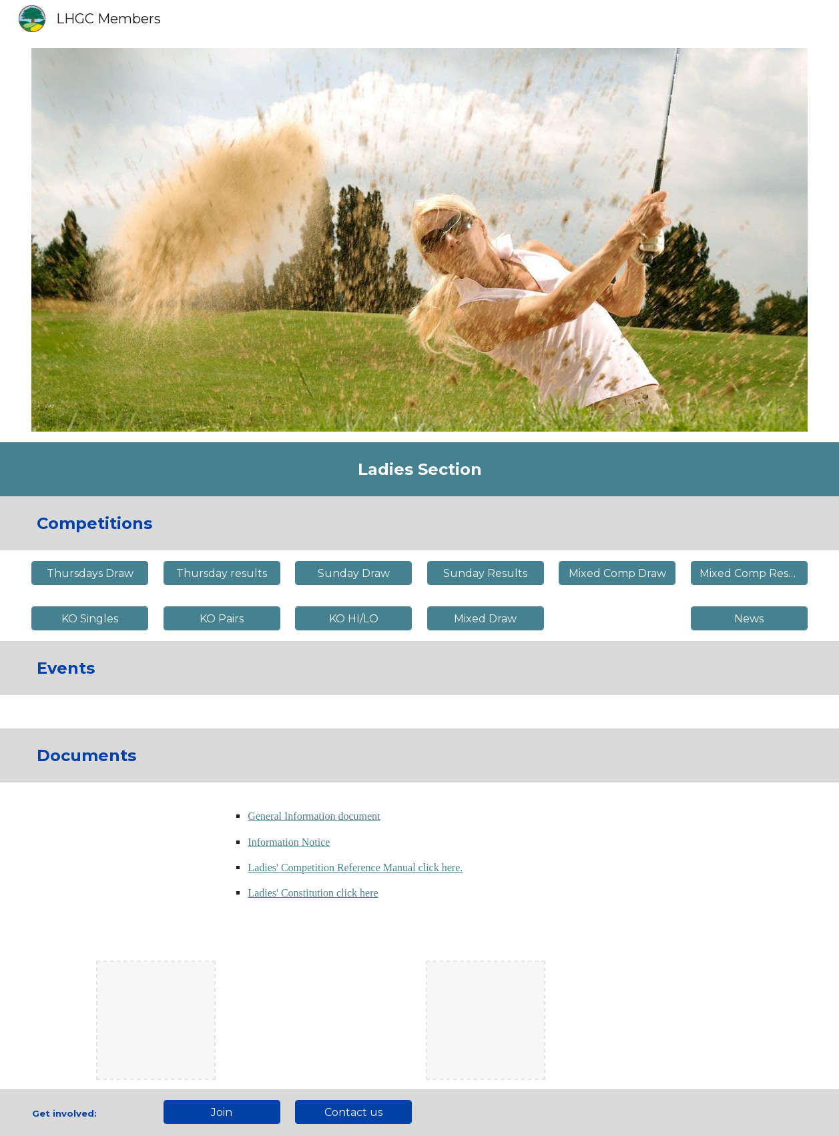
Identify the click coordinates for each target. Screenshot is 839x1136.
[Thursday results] (222, 573)
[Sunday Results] (485, 573)
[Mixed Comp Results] (749, 573)
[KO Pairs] (222, 619)
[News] (749, 619)
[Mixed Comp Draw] (617, 573)
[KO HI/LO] (353, 619)
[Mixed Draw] (485, 619)
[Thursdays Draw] (90, 573)
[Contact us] (353, 1112)
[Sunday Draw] (353, 573)
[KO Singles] (90, 619)
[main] (419, 469)
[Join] (222, 1112)
